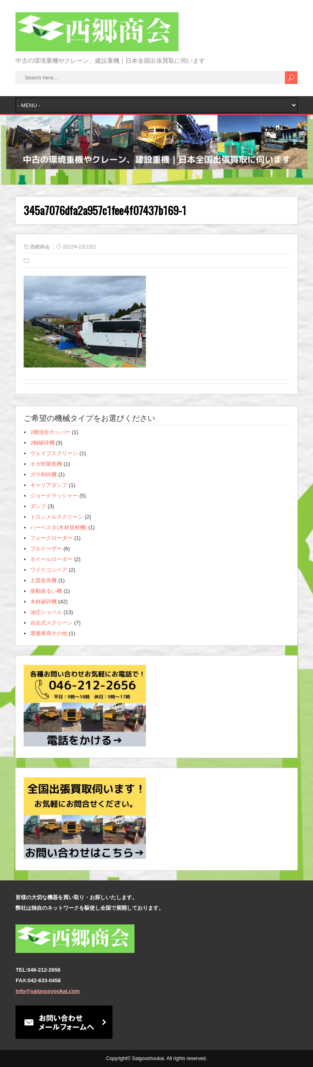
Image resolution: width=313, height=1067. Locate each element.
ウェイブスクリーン (54, 453)
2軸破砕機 (42, 443)
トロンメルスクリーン (56, 517)
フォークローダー (51, 538)
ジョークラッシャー (54, 496)
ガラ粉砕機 (43, 474)
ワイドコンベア (48, 570)
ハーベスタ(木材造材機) (58, 527)
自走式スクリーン (51, 623)
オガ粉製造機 (46, 464)
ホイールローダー (51, 559)
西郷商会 (40, 247)
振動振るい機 (46, 591)
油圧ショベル (46, 612)
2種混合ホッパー (50, 432)
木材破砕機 (43, 601)
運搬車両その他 (48, 633)
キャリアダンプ (48, 485)
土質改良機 (43, 580)
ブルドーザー (46, 549)
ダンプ (38, 506)
